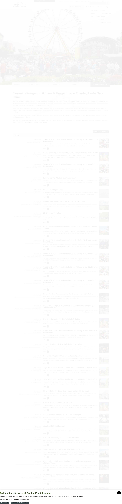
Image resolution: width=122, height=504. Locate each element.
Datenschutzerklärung (7, 499)
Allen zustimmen (4, 502)
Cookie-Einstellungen (23, 499)
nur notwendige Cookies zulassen (19, 502)
